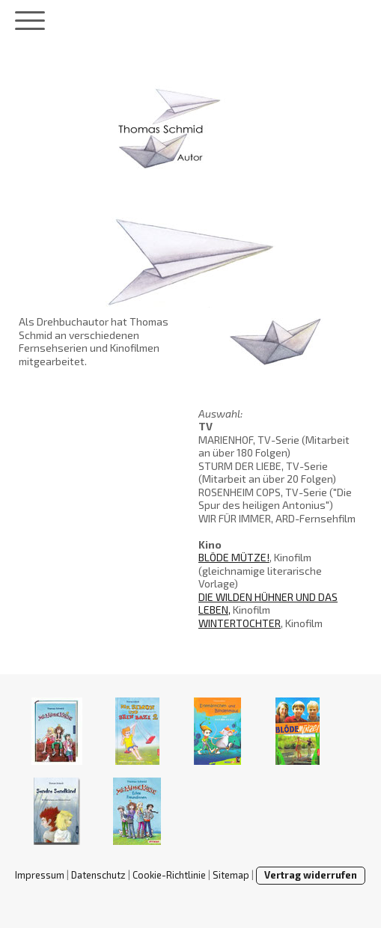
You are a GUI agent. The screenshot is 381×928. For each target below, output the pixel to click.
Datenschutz (98, 875)
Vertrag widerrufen (310, 875)
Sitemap (231, 875)
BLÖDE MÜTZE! (233, 557)
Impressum (39, 875)
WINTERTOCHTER (239, 623)
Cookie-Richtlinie (169, 875)
